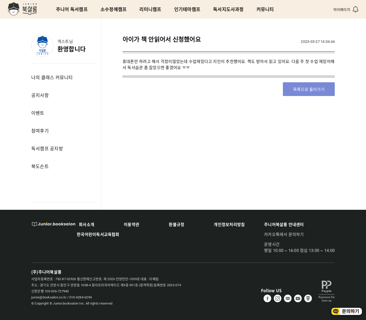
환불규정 (176, 224)
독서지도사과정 (228, 9)
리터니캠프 (150, 9)
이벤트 (37, 113)
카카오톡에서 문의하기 (284, 234)
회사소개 (86, 224)
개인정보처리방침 (229, 224)
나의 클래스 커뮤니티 (52, 77)
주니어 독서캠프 (72, 9)
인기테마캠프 (187, 9)
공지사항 (40, 95)
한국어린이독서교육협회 (98, 234)
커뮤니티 (265, 9)
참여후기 (40, 131)
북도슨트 (40, 166)
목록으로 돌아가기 (309, 89)
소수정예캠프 (113, 9)
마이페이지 (341, 10)
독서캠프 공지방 (47, 148)
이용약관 (131, 224)
